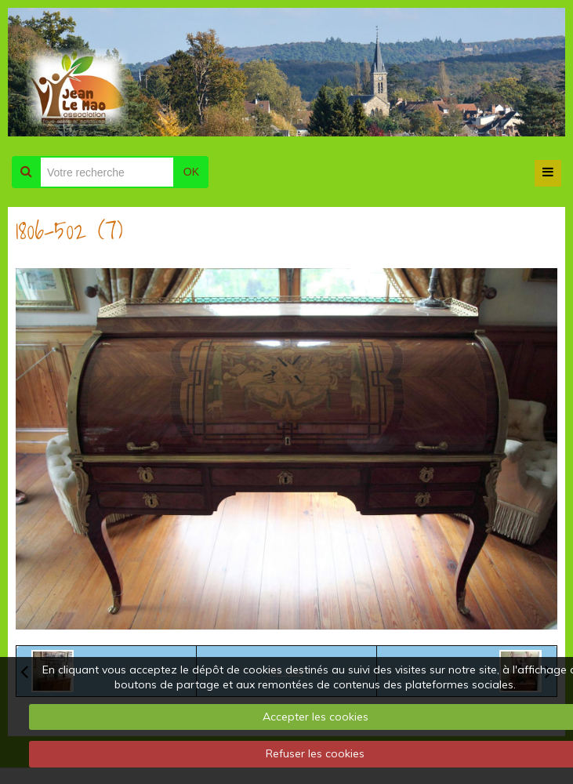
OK (191, 171)
